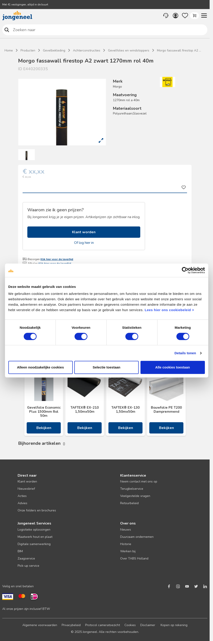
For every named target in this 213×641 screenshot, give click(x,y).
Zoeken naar (7, 30)
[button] (204, 15)
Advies (22, 503)
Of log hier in (84, 242)
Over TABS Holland (134, 558)
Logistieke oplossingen (34, 529)
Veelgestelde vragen (135, 496)
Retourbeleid (129, 503)
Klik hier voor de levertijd (56, 259)
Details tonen (185, 353)
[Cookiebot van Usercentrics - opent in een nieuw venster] (185, 270)
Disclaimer (147, 625)
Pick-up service (28, 566)
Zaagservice (26, 558)
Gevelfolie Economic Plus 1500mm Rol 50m (44, 412)
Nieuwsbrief (26, 489)
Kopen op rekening (174, 625)
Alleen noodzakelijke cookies (40, 367)
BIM (20, 551)
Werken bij (128, 551)
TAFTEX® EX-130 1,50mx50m (125, 410)
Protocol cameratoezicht (102, 625)
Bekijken (43, 427)
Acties (22, 496)
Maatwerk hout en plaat (35, 537)
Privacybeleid (71, 625)
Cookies (130, 625)
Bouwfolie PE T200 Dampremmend (166, 410)
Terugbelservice (131, 489)
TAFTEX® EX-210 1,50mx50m (84, 410)
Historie (125, 544)
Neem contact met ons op (138, 481)
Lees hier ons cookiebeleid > (169, 310)
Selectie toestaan (106, 367)
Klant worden (84, 232)
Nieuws (125, 529)
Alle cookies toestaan (172, 367)
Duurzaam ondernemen (137, 537)
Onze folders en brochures (37, 510)
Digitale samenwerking (34, 544)
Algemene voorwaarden (39, 625)
